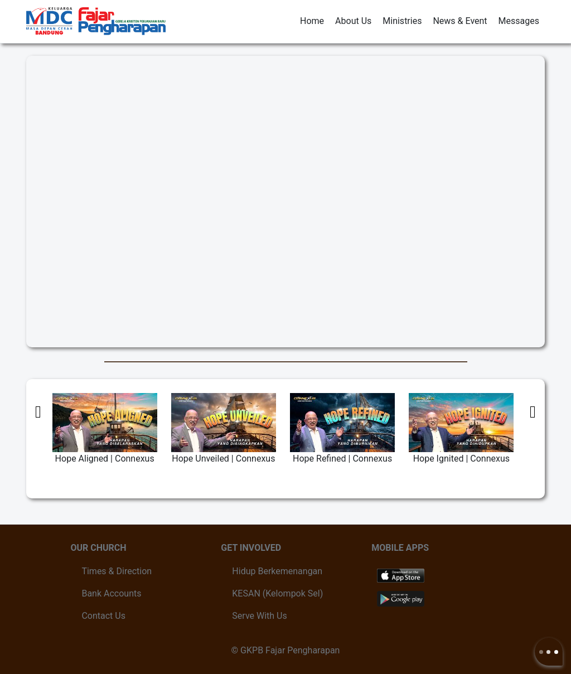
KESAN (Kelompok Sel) (277, 593)
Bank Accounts (111, 593)
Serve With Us (259, 615)
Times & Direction (116, 571)
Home (312, 21)
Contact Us (103, 615)
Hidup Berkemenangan (277, 571)
